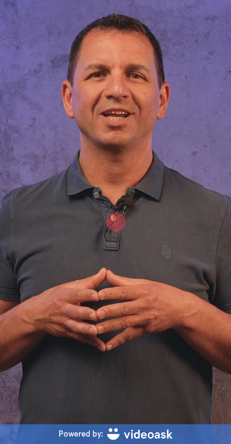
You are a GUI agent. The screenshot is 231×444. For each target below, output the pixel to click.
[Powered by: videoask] (115, 434)
